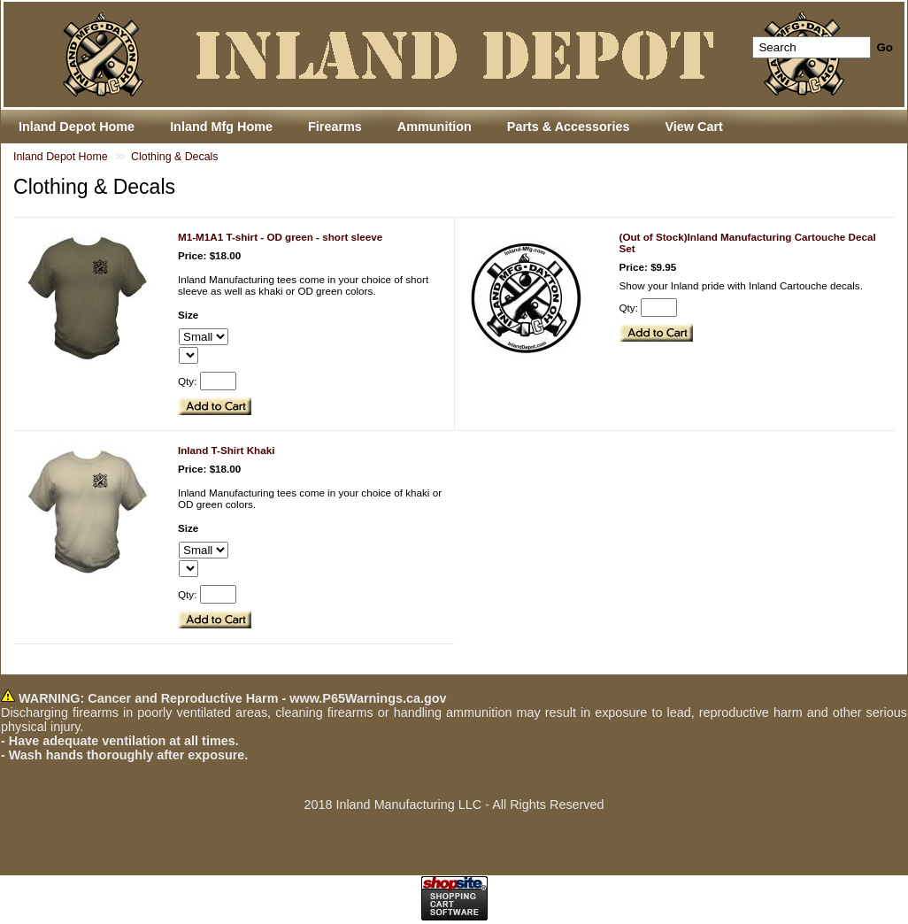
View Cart (693, 126)
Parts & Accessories (568, 126)
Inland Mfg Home (221, 126)
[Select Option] (203, 336)
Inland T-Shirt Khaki (226, 450)
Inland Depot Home (60, 156)
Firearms (335, 126)
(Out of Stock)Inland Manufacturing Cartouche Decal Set (747, 242)
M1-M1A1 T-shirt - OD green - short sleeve (280, 237)
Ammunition (434, 126)
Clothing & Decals (174, 156)
